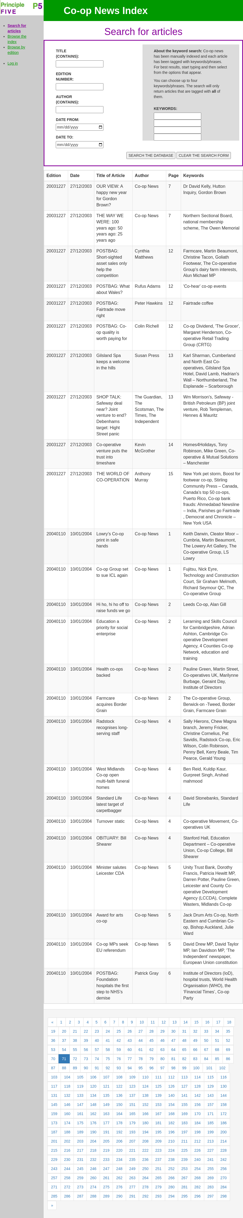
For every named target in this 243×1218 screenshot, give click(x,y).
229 (54, 1159)
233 (106, 1159)
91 (97, 1068)
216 (67, 1150)
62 (152, 1049)
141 (184, 1095)
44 (140, 1040)
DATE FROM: (67, 119)
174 (67, 1123)
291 (132, 1196)
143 (210, 1095)
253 (184, 1169)
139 (158, 1095)
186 (223, 1123)
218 (93, 1150)
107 (106, 1077)
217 (80, 1150)
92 (108, 1068)
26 (129, 1031)
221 (132, 1150)
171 (210, 1114)
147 (80, 1104)
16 (207, 1022)
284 (223, 1187)
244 (67, 1169)
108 (119, 1077)
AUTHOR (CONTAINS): (67, 99)
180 (145, 1123)
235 (132, 1159)
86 (228, 1059)
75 (108, 1059)
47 (173, 1040)
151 (132, 1104)
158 (223, 1104)
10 (142, 1022)
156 (197, 1104)
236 (145, 1159)
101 (209, 1068)
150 (119, 1104)
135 (106, 1095)
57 (97, 1049)
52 (228, 1040)
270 (223, 1178)
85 (217, 1059)
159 (54, 1114)
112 (171, 1077)
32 (195, 1031)
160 (67, 1114)
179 (132, 1123)
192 (119, 1132)
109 (132, 1077)
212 (197, 1141)
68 (217, 1049)
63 (162, 1049)
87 (53, 1068)
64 (173, 1049)
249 (132, 1169)
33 (206, 1031)
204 (93, 1141)
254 (197, 1169)
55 (75, 1049)
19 (53, 1031)
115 (210, 1077)
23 (97, 1031)
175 (80, 1123)
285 (54, 1196)
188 (67, 1132)
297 (210, 1196)
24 (108, 1031)
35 (228, 1031)
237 (158, 1159)
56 (86, 1049)
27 (140, 1031)
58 (108, 1049)
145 (54, 1104)
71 (64, 1059)
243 (54, 1169)
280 (171, 1187)
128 (197, 1086)
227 (210, 1150)
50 (206, 1040)
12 (164, 1022)
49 (195, 1040)
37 (64, 1040)
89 (75, 1068)
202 (67, 1141)
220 (119, 1150)
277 (132, 1187)
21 (75, 1031)
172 (223, 1114)
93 (119, 1068)
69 (228, 1049)
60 (129, 1049)
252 (171, 1169)
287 (80, 1196)
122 (119, 1086)
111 (158, 1077)
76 (119, 1059)
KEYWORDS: (165, 108)
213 (210, 1141)
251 (158, 1169)
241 (210, 1159)
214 (223, 1141)
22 (86, 1031)
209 (158, 1141)
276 (119, 1187)
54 (64, 1049)
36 (53, 1040)
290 (119, 1196)
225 (184, 1150)
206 (119, 1141)
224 (171, 1150)
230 (67, 1159)
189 (80, 1132)
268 (197, 1178)
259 (80, 1178)
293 (158, 1196)
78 (140, 1059)
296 (197, 1196)
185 (210, 1123)
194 (145, 1132)
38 (75, 1040)
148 (93, 1104)
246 (93, 1169)
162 (93, 1114)
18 (229, 1022)
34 (217, 1031)
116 (223, 1077)
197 (184, 1132)
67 (206, 1049)
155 (184, 1104)
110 (145, 1077)
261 (106, 1178)
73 (86, 1059)
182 (171, 1123)
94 (129, 1068)
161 (80, 1114)
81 (173, 1059)
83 (195, 1059)
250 (145, 1169)
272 (67, 1187)
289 (106, 1196)
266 (171, 1178)
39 (86, 1040)
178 (119, 1123)
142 (197, 1095)
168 (171, 1114)
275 (106, 1187)
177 (106, 1123)
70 (53, 1059)
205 (106, 1141)
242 (223, 1159)
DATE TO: (64, 137)
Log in (13, 63)
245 (80, 1169)
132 (67, 1095)
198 (197, 1132)
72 (75, 1059)
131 (54, 1095)
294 (171, 1196)
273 (80, 1187)
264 (145, 1178)
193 (132, 1132)
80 (162, 1059)
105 (80, 1077)
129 (210, 1086)
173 (54, 1123)
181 (158, 1123)
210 (171, 1141)
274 (93, 1187)
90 (86, 1068)
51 (217, 1040)
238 (171, 1159)
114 (197, 1077)
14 (185, 1022)
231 (80, 1159)
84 (206, 1059)
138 (145, 1095)
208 (145, 1141)
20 (64, 1031)
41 (108, 1040)
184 (197, 1123)
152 (145, 1104)
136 (119, 1095)
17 (218, 1022)
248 (119, 1169)
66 (195, 1049)
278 (145, 1187)
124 (145, 1086)
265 (158, 1178)
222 (145, 1150)
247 (106, 1169)
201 (54, 1141)
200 (223, 1132)
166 (145, 1114)
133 (80, 1095)
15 (196, 1022)
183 (184, 1123)
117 (54, 1086)
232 (93, 1159)
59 (119, 1049)
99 (184, 1068)
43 (129, 1040)
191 (106, 1132)
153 (158, 1104)
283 (210, 1187)
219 (106, 1150)
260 (93, 1178)
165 (132, 1114)
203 (80, 1141)
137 (132, 1095)
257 (54, 1178)
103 (54, 1077)
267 (184, 1178)
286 (67, 1196)
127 (184, 1086)
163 (106, 1114)
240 (197, 1159)
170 (197, 1114)
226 (197, 1150)
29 (162, 1031)
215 (54, 1150)
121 (106, 1086)
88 (64, 1068)
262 (119, 1178)
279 (158, 1187)
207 (132, 1141)
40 (97, 1040)
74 (97, 1059)
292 (145, 1196)
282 (197, 1187)
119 (80, 1086)
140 (171, 1095)
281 (184, 1187)
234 (119, 1159)
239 (184, 1159)
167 (158, 1114)
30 (173, 1031)
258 (67, 1178)
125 (158, 1086)
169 (184, 1114)
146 (67, 1104)
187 (54, 1132)
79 (152, 1059)
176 (93, 1123)
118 (67, 1086)
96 (152, 1068)
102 (222, 1068)
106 (93, 1077)
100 (196, 1068)
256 (223, 1169)
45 (152, 1040)
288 (93, 1196)
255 (210, 1169)
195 (158, 1132)
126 (171, 1086)
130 (223, 1086)
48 (184, 1040)
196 (171, 1132)
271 (54, 1187)
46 (162, 1040)
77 (129, 1059)
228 (223, 1150)
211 (184, 1141)
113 (184, 1077)
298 (223, 1196)
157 (210, 1104)
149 (106, 1104)
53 (53, 1049)
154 (171, 1104)
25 (119, 1031)
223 (158, 1150)
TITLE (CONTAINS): (67, 53)
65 (184, 1049)
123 (132, 1086)
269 (210, 1178)
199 (210, 1132)
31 (184, 1031)
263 (132, 1178)
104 (67, 1077)
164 (119, 1114)
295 (184, 1196)
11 (153, 1022)
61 (140, 1049)
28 (152, 1031)
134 (93, 1095)
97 (162, 1068)
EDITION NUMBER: (65, 76)
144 (223, 1095)
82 (184, 1059)
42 (119, 1040)
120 (93, 1086)
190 (93, 1132)
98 (173, 1068)
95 (140, 1068)
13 (174, 1022)
